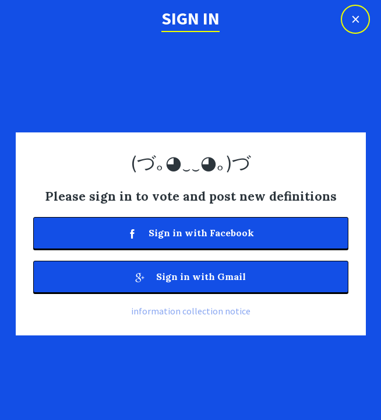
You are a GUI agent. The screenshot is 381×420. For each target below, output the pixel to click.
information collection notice (191, 311)
